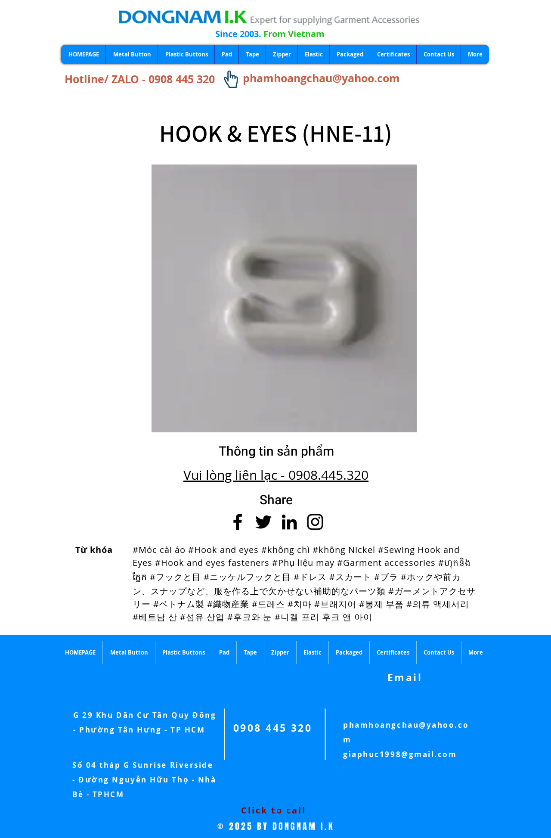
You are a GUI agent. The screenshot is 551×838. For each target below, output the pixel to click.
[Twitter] (263, 522)
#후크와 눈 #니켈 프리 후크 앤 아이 (299, 617)
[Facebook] (237, 522)
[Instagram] (315, 522)
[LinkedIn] (289, 522)
